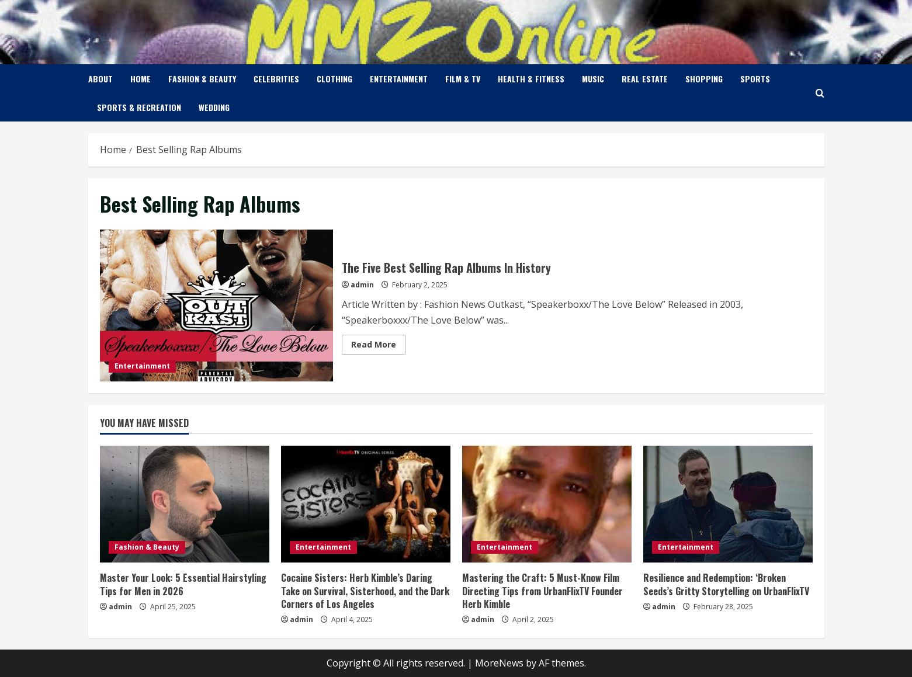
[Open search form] (820, 93)
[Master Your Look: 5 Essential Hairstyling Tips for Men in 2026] (184, 504)
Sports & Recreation (139, 107)
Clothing (334, 78)
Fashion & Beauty (202, 78)
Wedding (214, 107)
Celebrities (276, 78)
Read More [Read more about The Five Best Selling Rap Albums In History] (378, 346)
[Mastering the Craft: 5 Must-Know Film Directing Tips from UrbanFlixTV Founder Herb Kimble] (547, 504)
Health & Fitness (531, 78)
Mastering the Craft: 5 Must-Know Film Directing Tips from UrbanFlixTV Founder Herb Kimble (542, 591)
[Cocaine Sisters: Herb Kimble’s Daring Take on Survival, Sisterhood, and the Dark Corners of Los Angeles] (365, 504)
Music (593, 78)
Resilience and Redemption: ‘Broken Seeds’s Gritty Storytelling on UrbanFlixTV (726, 584)
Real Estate (645, 78)
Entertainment (399, 78)
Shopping (704, 78)
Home (140, 78)
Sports (755, 78)
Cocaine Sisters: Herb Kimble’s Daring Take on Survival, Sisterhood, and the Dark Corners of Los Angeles (365, 591)
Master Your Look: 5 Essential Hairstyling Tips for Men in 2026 (183, 584)
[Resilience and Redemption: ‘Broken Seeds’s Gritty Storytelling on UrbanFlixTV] (728, 504)
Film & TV (462, 78)
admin (362, 285)
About (100, 78)
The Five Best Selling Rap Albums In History (216, 305)
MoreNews (499, 663)
